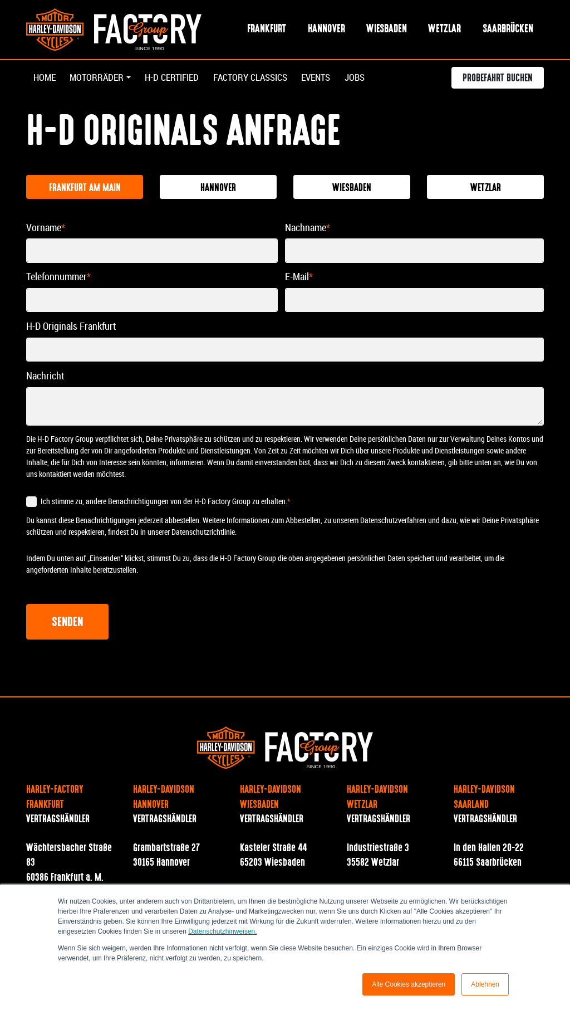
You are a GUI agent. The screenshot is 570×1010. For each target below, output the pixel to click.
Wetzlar (444, 30)
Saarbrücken (508, 30)
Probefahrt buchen (498, 80)
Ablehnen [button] (485, 984)
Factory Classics (263, 78)
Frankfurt (266, 30)
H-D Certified (179, 78)
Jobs (374, 78)
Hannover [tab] (218, 188)
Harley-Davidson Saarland (484, 798)
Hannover (326, 30)
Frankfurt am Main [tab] (85, 188)
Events (333, 78)
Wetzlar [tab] (485, 188)
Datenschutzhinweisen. (222, 931)
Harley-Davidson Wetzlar (377, 798)
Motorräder (99, 78)
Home (45, 78)
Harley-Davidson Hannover (163, 798)
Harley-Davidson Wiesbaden (270, 798)
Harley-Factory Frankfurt (54, 798)
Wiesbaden (386, 30)
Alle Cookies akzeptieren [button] (408, 984)
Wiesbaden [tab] (351, 188)
